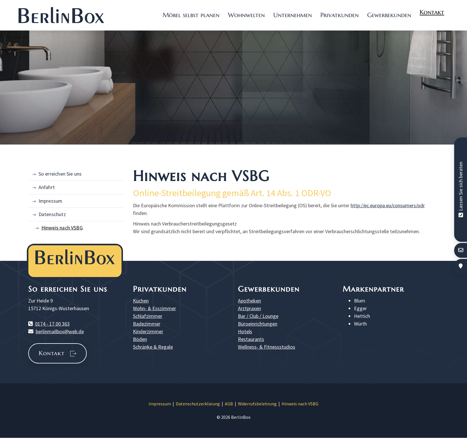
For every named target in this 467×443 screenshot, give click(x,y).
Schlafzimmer (147, 316)
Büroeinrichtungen (257, 323)
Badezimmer (146, 323)
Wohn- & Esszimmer (154, 308)
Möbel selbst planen (191, 15)
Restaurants (251, 339)
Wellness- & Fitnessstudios (266, 347)
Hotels (245, 331)
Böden (140, 339)
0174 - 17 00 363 (52, 323)
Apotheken (249, 300)
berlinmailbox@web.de (60, 331)
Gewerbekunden (389, 15)
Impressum (50, 201)
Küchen (141, 300)
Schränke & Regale (153, 347)
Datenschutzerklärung (198, 404)
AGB (229, 404)
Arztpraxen (249, 308)
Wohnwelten (246, 15)
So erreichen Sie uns (60, 174)
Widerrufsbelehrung (257, 404)
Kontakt (432, 12)
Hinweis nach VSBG (62, 228)
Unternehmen (292, 15)
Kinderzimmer (148, 331)
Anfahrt (47, 187)
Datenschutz (52, 214)
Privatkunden (339, 15)
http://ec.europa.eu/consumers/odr (388, 205)
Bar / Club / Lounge (258, 316)
